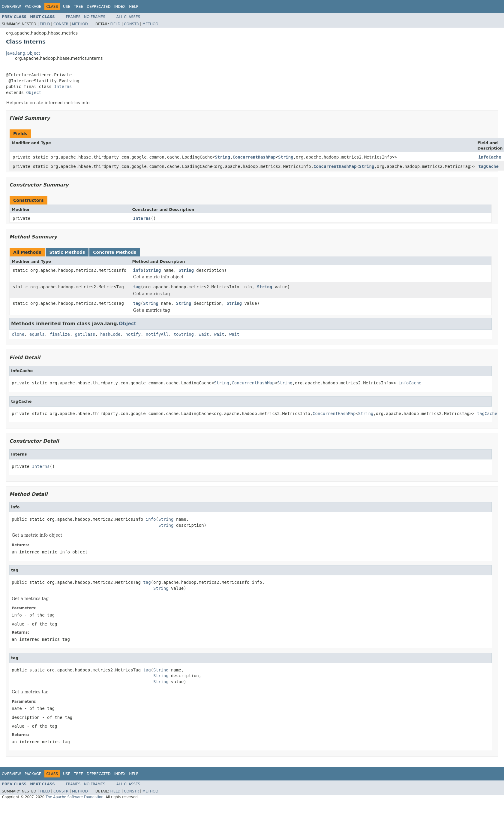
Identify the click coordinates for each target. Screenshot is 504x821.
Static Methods (67, 252)
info (138, 270)
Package (33, 7)
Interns (63, 86)
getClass (85, 334)
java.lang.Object (23, 53)
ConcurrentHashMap (253, 157)
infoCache (489, 157)
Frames (73, 17)
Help (133, 7)
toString (184, 334)
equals (37, 334)
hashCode (110, 334)
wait (204, 334)
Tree (78, 7)
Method (80, 24)
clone (18, 334)
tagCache (488, 166)
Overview (11, 7)
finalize (60, 334)
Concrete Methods (114, 252)
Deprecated (99, 7)
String (222, 157)
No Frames (94, 17)
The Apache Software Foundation (75, 797)
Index (120, 7)
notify (133, 334)
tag (137, 286)
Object (33, 92)
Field (45, 24)
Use (66, 7)
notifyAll (157, 334)
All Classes (128, 17)
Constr (60, 24)
